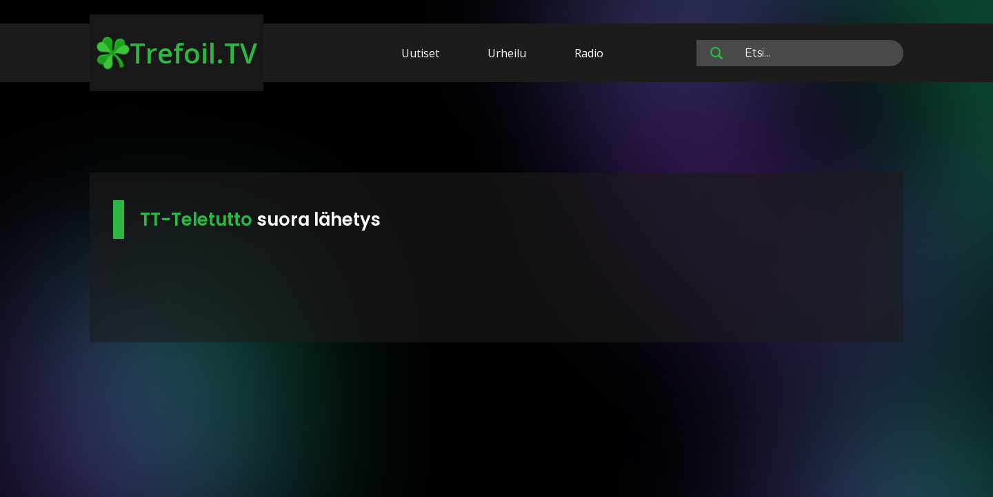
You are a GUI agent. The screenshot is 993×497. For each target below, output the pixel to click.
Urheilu (507, 53)
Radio (588, 53)
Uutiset (420, 53)
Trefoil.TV (177, 53)
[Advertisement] (496, 130)
